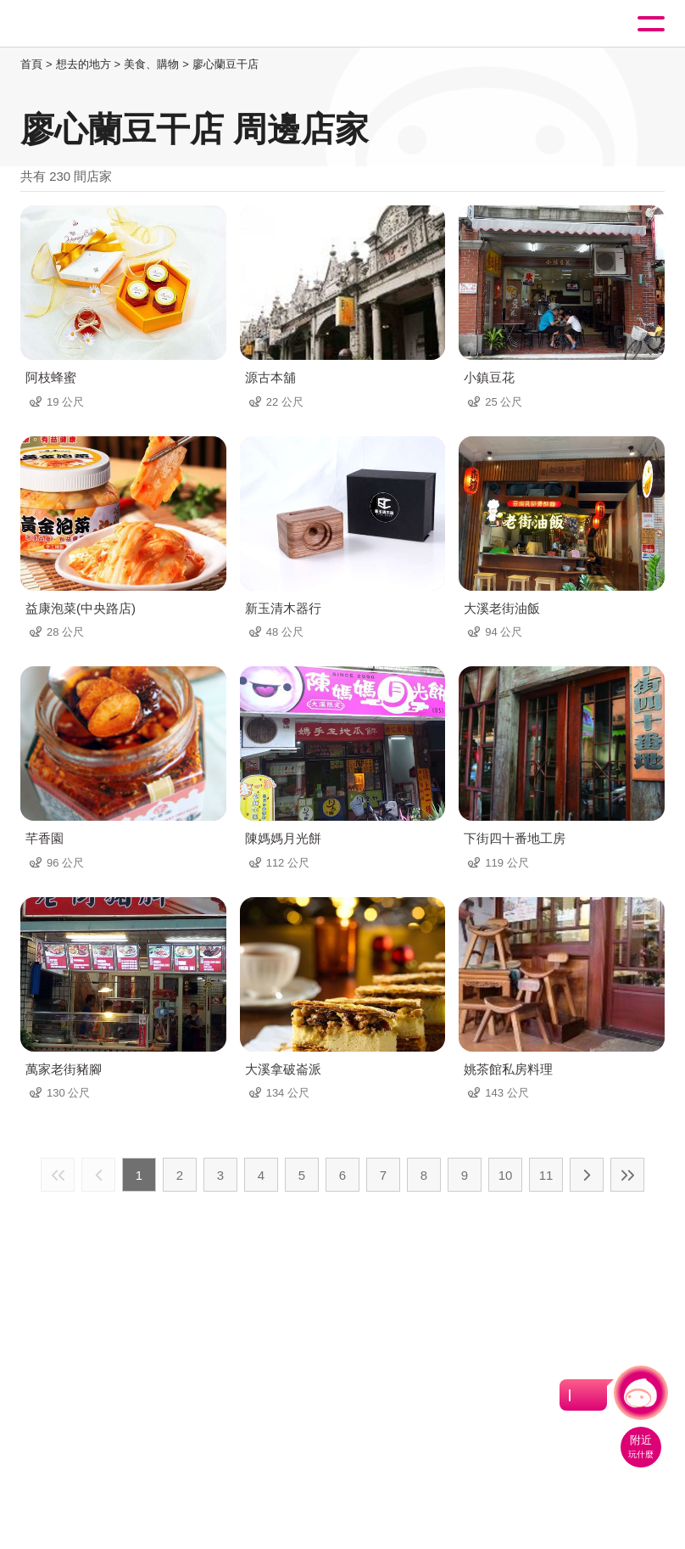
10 (505, 1175)
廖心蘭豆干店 (225, 64)
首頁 (31, 64)
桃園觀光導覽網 (83, 24)
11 (546, 1175)
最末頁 (627, 1175)
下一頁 (587, 1175)
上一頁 (98, 1175)
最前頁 (58, 1175)
